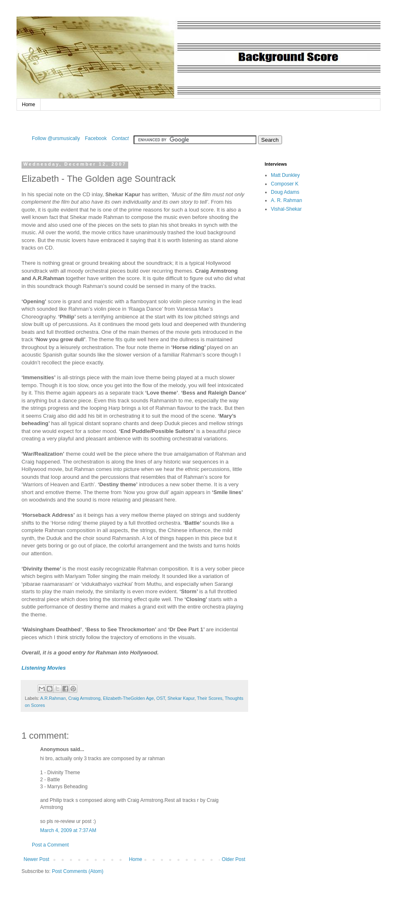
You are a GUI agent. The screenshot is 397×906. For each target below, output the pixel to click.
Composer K (285, 184)
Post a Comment (50, 845)
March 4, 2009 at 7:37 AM (68, 830)
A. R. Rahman (286, 200)
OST (160, 698)
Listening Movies (44, 668)
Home (28, 104)
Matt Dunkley (285, 175)
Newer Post (36, 859)
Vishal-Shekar (286, 209)
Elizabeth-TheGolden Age (128, 698)
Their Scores (209, 698)
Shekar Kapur (180, 698)
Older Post (233, 859)
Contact (120, 138)
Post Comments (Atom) (77, 871)
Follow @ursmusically (56, 138)
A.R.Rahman (53, 698)
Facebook (96, 138)
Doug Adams (285, 192)
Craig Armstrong (84, 698)
